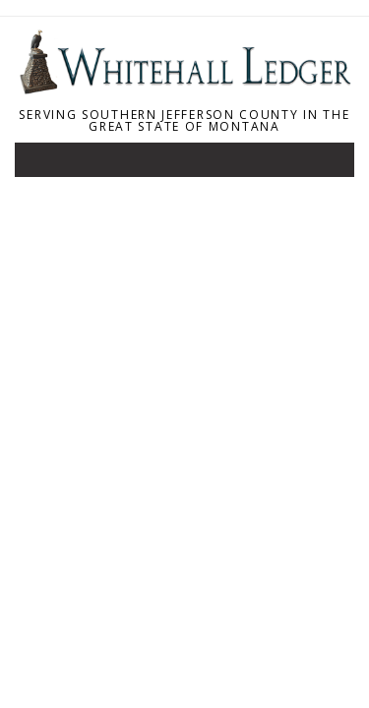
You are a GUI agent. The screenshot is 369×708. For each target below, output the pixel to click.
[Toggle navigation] (43, 164)
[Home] (184, 88)
